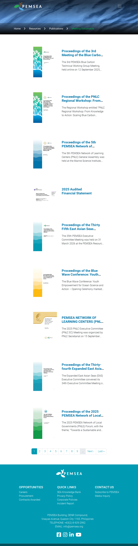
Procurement (26, 495)
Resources (35, 28)
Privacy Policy (65, 495)
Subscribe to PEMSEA (107, 492)
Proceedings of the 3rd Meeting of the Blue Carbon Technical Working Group (82, 55)
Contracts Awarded (29, 499)
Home (17, 28)
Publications (56, 28)
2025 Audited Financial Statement (77, 191)
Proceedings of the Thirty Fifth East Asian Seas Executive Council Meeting (82, 229)
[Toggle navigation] (119, 6)
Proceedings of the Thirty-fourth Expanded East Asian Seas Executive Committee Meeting (82, 370)
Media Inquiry (102, 495)
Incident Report (65, 503)
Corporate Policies (67, 499)
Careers (23, 492)
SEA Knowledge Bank (69, 492)
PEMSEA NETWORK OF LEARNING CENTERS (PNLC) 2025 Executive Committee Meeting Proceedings (83, 323)
